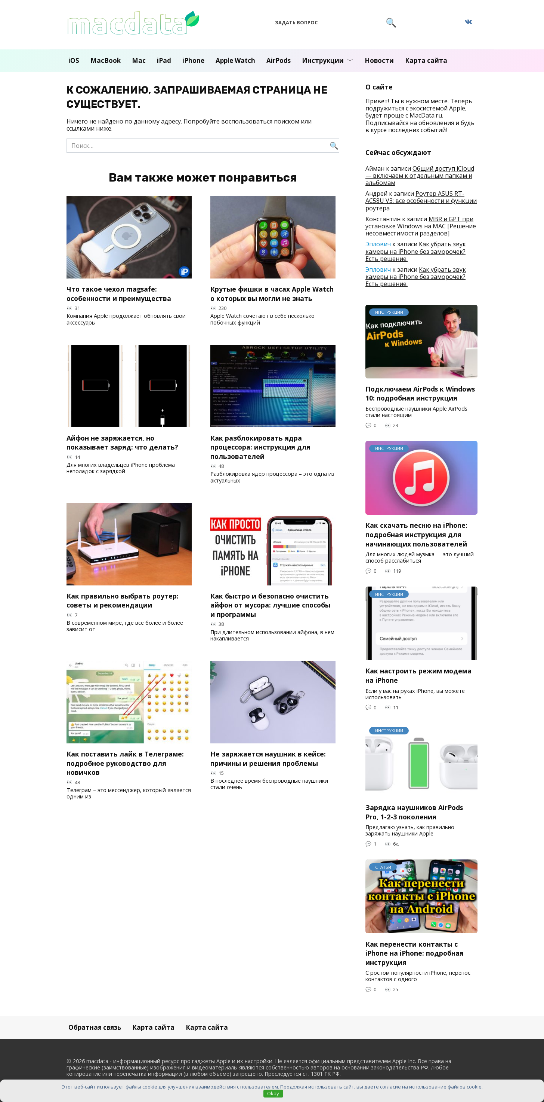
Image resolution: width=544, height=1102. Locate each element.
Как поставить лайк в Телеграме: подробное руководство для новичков (125, 763)
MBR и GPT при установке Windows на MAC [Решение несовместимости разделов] (420, 226)
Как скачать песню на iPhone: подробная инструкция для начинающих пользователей (416, 534)
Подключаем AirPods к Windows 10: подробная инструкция (420, 393)
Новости (379, 60)
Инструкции (323, 60)
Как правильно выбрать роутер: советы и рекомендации (123, 600)
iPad (164, 60)
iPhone (193, 60)
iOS (73, 60)
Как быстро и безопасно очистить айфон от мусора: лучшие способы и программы (270, 605)
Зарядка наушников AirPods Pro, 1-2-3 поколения (414, 812)
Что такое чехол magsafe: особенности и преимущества (119, 293)
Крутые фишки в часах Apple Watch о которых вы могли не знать (272, 293)
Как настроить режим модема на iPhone (418, 675)
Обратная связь (94, 1027)
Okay (273, 1093)
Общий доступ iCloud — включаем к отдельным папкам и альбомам (419, 175)
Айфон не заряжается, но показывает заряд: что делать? (122, 442)
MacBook (105, 60)
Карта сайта (426, 60)
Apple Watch (235, 60)
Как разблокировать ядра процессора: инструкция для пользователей (260, 446)
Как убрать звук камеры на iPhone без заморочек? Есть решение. (415, 251)
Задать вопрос (296, 22)
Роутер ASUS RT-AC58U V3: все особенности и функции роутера (421, 200)
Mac (139, 60)
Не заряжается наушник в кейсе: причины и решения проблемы (268, 758)
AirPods (278, 60)
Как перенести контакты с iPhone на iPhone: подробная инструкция (414, 952)
